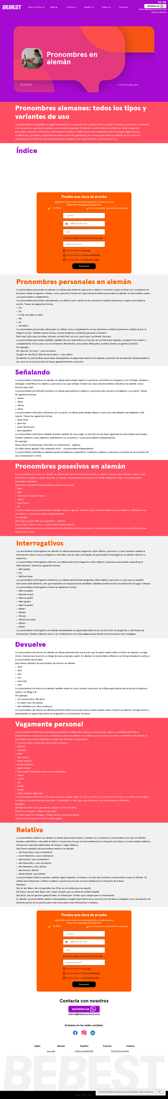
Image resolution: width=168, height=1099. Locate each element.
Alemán (61, 1046)
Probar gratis (84, 266)
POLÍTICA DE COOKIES (91, 260)
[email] (84, 232)
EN (164, 2)
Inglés (37, 1046)
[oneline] (84, 244)
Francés (107, 1046)
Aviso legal (87, 250)
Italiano (130, 1046)
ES (159, 2)
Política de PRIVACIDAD (91, 255)
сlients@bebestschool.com (153, 9)
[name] (84, 215)
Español (84, 1046)
